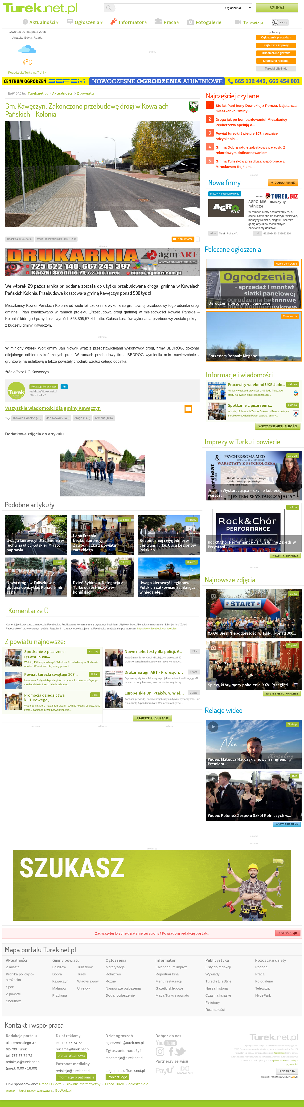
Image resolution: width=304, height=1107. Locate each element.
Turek (81, 974)
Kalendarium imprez (171, 967)
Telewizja (253, 22)
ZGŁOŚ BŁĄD (288, 933)
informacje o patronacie (76, 1077)
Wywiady (212, 974)
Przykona (59, 995)
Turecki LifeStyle (218, 981)
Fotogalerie (208, 22)
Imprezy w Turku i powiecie (242, 441)
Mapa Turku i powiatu (172, 995)
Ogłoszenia (87, 22)
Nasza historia (216, 988)
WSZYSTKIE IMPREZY (285, 555)
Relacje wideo (223, 710)
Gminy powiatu (65, 960)
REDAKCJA (287, 1071)
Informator (131, 22)
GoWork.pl (63, 1090)
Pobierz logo (117, 1077)
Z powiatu (85, 93)
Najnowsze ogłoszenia (123, 988)
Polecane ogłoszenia (233, 249)
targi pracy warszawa (35, 1090)
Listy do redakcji (218, 967)
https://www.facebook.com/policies (157, 628)
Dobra (57, 974)
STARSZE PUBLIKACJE (152, 718)
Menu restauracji (169, 981)
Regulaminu (279, 1053)
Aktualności (42, 22)
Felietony (212, 1002)
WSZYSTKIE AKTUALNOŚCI (278, 426)
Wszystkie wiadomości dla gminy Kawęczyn (53, 408)
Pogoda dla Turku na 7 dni (27, 72)
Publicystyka (217, 960)
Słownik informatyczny (83, 1084)
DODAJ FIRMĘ (285, 182)
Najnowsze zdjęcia (230, 579)
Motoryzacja (115, 967)
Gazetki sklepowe (169, 988)
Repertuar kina (167, 974)
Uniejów (83, 988)
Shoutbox (13, 1001)
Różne (111, 981)
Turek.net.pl (38, 93)
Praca (170, 22)
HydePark (263, 995)
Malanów (59, 988)
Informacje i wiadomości (239, 374)
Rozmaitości (215, 1009)
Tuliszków (84, 967)
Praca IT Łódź (50, 1084)
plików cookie (279, 1060)
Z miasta (13, 967)
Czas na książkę (218, 995)
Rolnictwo (113, 974)
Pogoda (261, 967)
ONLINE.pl (290, 1076)
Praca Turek (114, 1084)
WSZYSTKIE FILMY (287, 824)
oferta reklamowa (71, 1055)
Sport (10, 987)
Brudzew (59, 967)
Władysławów (88, 981)
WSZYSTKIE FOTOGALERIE (282, 693)
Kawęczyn (60, 981)
